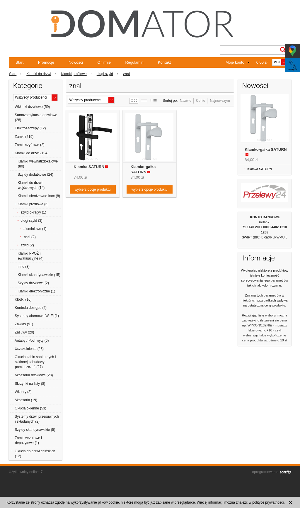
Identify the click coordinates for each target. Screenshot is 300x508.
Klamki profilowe (73, 74)
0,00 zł (261, 62)
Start (19, 62)
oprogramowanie (265, 472)
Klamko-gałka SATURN (266, 149)
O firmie (104, 62)
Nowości (76, 62)
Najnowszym (220, 101)
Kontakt (164, 62)
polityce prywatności (268, 502)
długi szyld (105, 74)
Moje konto (235, 62)
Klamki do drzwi (38, 74)
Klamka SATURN (89, 167)
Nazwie (185, 101)
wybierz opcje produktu (93, 189)
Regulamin (134, 62)
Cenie (200, 101)
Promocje (46, 62)
